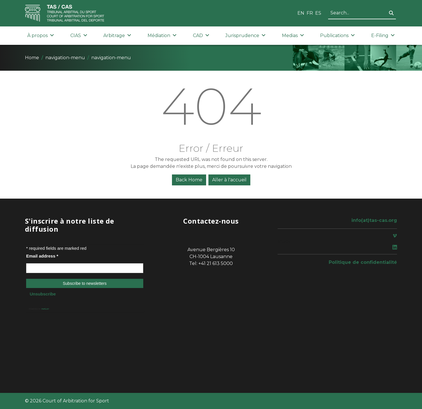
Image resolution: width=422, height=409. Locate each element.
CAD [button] (201, 35)
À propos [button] (40, 35)
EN (300, 13)
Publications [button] (337, 35)
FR (310, 13)
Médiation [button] (162, 35)
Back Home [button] (189, 180)
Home (32, 57)
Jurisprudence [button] (245, 35)
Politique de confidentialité (363, 262)
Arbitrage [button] (117, 35)
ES (318, 13)
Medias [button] (293, 35)
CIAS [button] (78, 35)
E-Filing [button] (383, 35)
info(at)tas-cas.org (374, 220)
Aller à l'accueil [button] (229, 180)
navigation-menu (65, 57)
